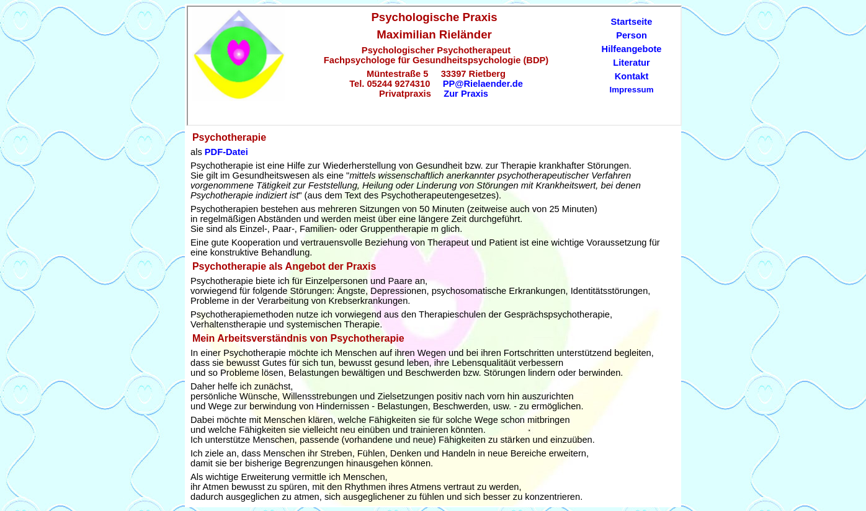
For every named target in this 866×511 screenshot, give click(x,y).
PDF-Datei (226, 152)
